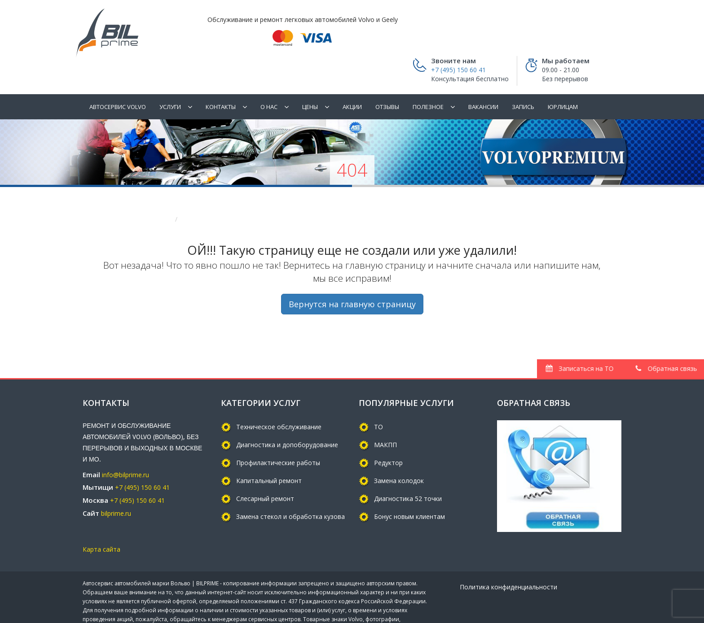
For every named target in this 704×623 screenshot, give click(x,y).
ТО (378, 400)
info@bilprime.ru (125, 448)
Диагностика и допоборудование (287, 418)
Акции (352, 80)
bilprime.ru (116, 486)
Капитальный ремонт (269, 453)
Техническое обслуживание (278, 400)
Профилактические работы (278, 435)
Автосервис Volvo (117, 80)
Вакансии (483, 80)
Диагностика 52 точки (408, 471)
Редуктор (388, 435)
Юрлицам (563, 80)
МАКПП (385, 418)
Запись (523, 80)
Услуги (170, 80)
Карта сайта (101, 522)
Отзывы (387, 80)
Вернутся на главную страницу (352, 277)
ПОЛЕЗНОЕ (428, 80)
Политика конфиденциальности (508, 560)
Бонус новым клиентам (409, 489)
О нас (268, 80)
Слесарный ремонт (265, 471)
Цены (310, 80)
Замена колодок (399, 453)
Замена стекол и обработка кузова (290, 489)
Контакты (221, 80)
